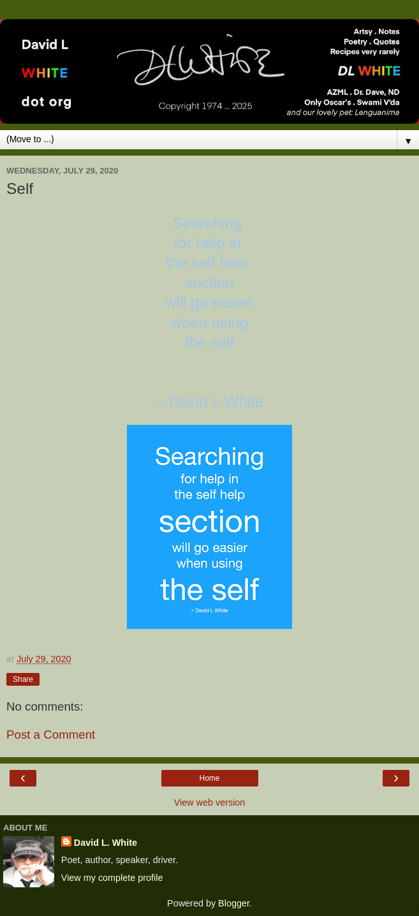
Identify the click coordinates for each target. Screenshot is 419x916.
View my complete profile (112, 878)
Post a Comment (50, 734)
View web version (210, 802)
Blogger (233, 903)
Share (23, 679)
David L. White (105, 843)
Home (209, 778)
